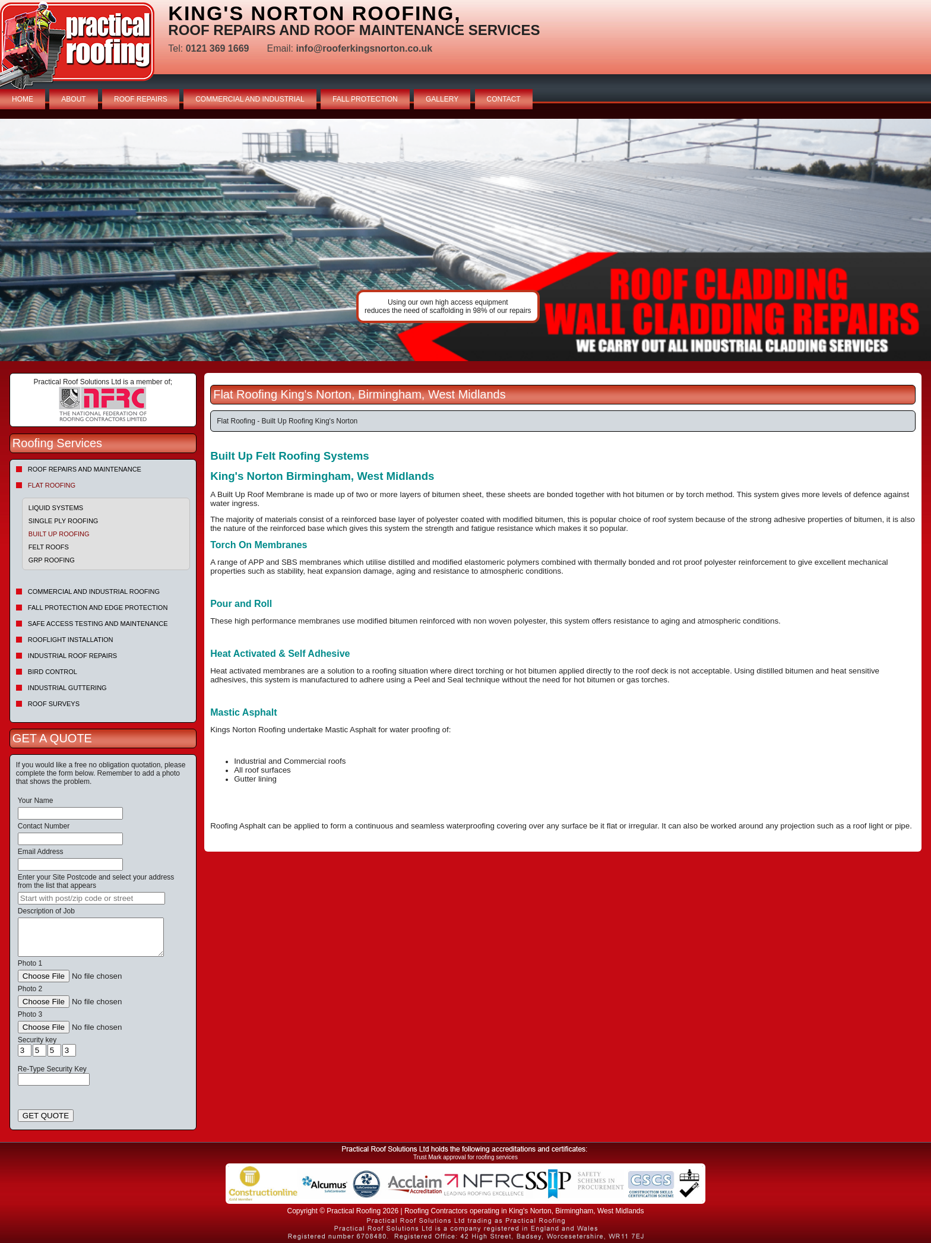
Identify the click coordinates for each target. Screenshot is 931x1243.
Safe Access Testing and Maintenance (98, 623)
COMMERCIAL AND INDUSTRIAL (250, 99)
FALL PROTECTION (365, 99)
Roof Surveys (54, 703)
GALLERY (442, 99)
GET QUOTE (46, 1115)
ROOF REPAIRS (140, 99)
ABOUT (73, 99)
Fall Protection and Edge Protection (98, 607)
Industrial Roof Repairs (72, 655)
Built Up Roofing (59, 533)
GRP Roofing (51, 560)
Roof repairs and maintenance (84, 469)
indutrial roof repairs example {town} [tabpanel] (465, 240)
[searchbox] (91, 898)
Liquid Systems (55, 507)
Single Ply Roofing (63, 520)
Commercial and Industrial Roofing (94, 591)
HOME (22, 99)
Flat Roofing (51, 485)
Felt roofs (48, 547)
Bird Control (52, 671)
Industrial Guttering (67, 687)
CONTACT (504, 99)
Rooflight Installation (70, 639)
